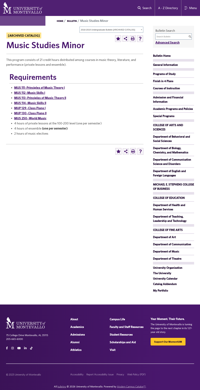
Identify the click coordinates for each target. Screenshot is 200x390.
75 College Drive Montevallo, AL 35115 (27, 335)
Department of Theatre (167, 258)
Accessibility (77, 374)
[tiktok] (31, 348)
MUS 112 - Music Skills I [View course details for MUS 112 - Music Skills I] (29, 92)
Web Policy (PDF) (136, 374)
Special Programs (163, 116)
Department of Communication (172, 244)
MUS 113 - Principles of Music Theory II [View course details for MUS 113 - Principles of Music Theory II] (40, 98)
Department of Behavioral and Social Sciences (171, 139)
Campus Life (117, 319)
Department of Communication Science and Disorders (172, 162)
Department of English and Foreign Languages (169, 173)
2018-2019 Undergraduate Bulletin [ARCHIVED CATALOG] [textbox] (108, 30)
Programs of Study (164, 74)
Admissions (77, 334)
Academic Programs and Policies (173, 109)
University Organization (167, 267)
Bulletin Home (162, 55)
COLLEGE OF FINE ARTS (168, 230)
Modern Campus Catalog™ (131, 386)
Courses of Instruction (166, 88)
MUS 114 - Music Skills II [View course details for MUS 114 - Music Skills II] (30, 103)
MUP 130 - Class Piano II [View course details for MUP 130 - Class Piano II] (30, 113)
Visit (112, 350)
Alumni (75, 342)
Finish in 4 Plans (163, 81)
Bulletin (72, 21)
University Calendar (165, 278)
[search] (144, 8)
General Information (165, 65)
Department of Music (166, 251)
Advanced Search (167, 42)
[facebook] (7, 348)
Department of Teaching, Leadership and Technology (169, 219)
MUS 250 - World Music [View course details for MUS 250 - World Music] (30, 118)
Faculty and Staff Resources (126, 327)
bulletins (62, 386)
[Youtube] (19, 348)
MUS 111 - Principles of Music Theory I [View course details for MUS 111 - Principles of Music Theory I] (39, 87)
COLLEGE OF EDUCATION (169, 198)
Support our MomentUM (168, 341)
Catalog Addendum (165, 284)
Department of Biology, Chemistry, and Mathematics (170, 150)
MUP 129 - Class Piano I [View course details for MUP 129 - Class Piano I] (30, 108)
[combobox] (111, 30)
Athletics (75, 350)
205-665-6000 (14, 339)
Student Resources (121, 334)
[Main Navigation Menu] (190, 8)
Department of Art (164, 237)
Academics (77, 327)
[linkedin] (25, 348)
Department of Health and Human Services (169, 207)
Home (60, 21)
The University (162, 273)
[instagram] (12, 348)
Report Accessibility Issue (100, 374)
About (74, 319)
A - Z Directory (168, 8)
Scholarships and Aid (123, 342)
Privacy (120, 374)
